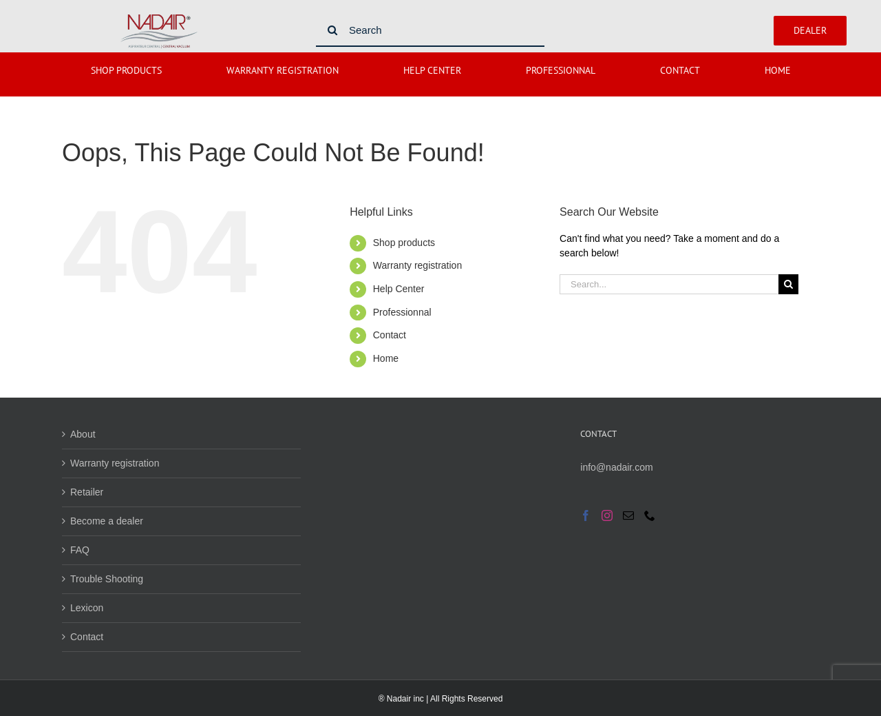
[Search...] (669, 284)
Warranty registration (417, 265)
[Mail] (628, 515)
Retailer (86, 492)
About (83, 434)
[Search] (430, 30)
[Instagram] (607, 515)
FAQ (79, 549)
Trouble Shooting (106, 578)
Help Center (399, 288)
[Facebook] (585, 515)
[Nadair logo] (159, 16)
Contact (389, 334)
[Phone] (649, 515)
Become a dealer (106, 520)
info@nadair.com (616, 467)
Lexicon (86, 607)
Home (386, 358)
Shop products (404, 242)
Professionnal (402, 312)
